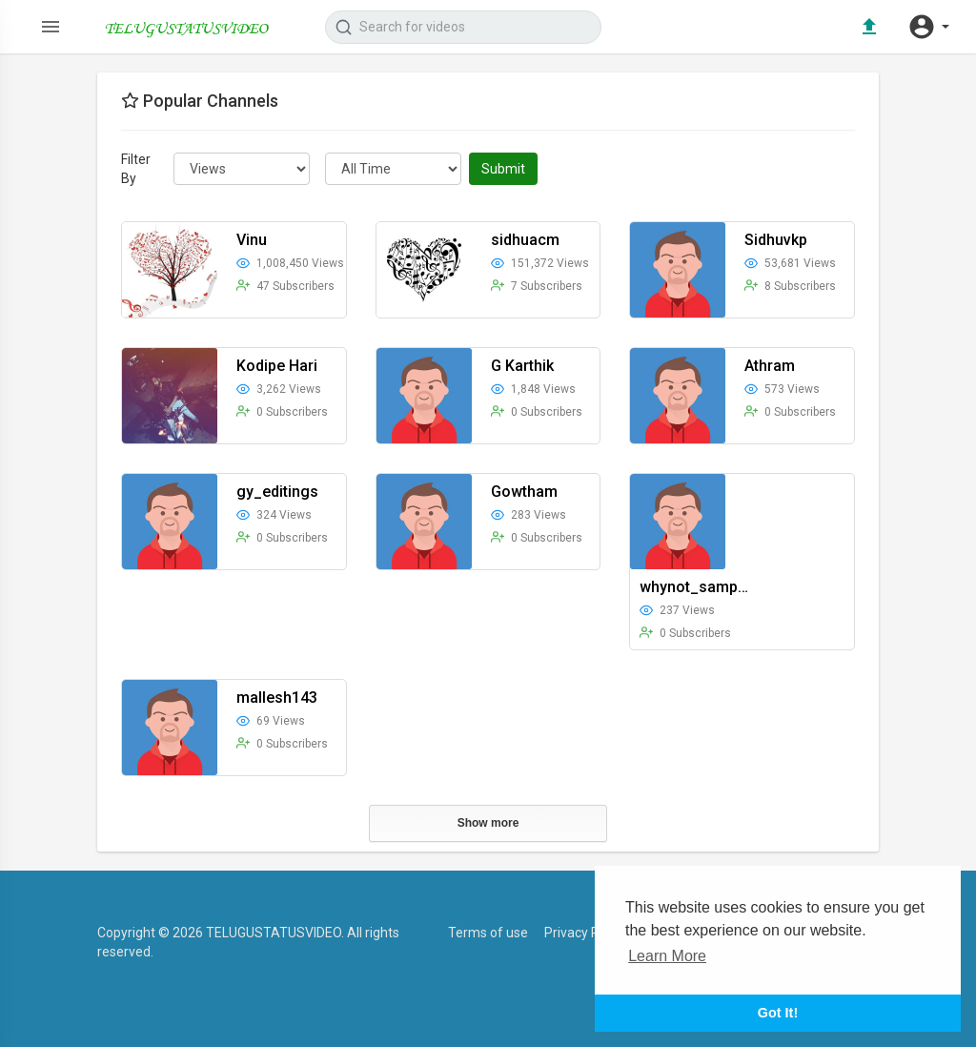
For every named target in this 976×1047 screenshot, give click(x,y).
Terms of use (488, 932)
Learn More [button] (667, 956)
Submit (503, 168)
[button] (928, 26)
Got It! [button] (778, 1012)
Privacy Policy (585, 932)
